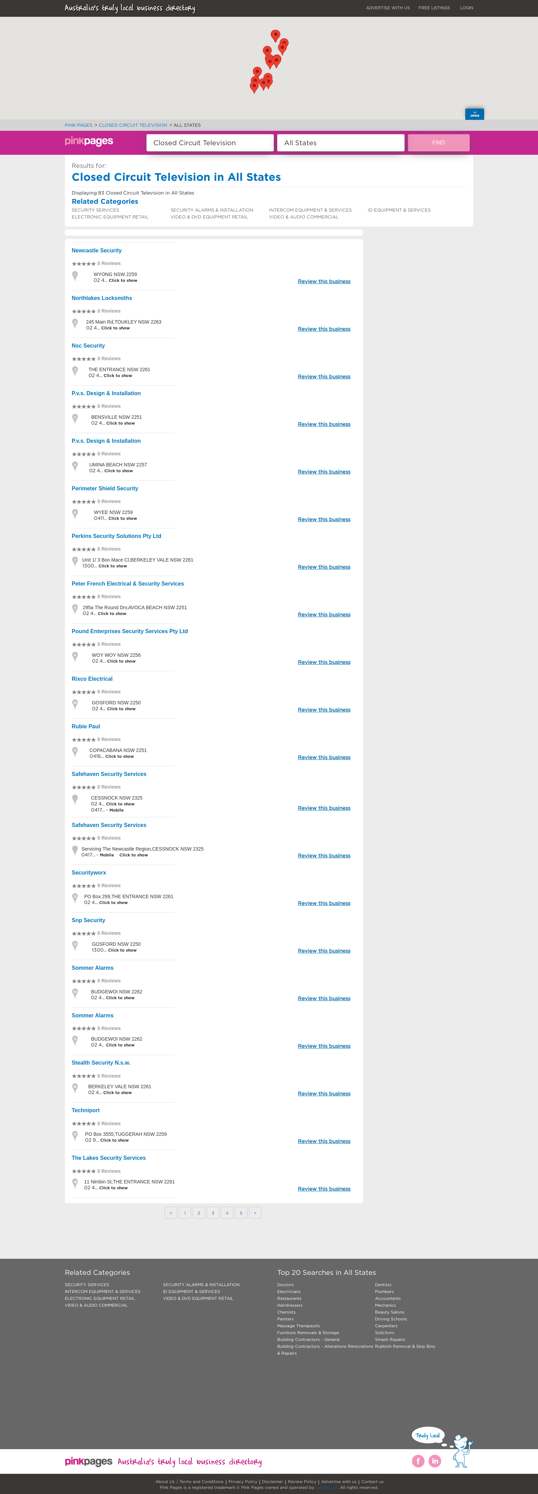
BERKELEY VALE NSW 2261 (119, 1086)
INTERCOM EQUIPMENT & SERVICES (310, 210)
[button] (267, 52)
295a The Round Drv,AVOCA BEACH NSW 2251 (135, 607)
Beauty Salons (389, 1312)
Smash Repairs (390, 1339)
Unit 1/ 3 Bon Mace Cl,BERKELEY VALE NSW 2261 (138, 560)
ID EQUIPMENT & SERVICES (399, 210)
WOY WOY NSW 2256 (116, 655)
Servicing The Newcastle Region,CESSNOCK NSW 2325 (142, 849)
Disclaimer (272, 1481)
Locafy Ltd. (327, 1487)
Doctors (285, 1284)
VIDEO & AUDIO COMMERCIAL (304, 216)
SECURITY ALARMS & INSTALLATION (212, 210)
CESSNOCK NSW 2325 (116, 798)
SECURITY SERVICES (95, 210)
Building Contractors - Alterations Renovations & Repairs (325, 1349)
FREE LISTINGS (434, 7)
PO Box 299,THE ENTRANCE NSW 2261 (128, 896)
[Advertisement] (421, 282)
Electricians (289, 1291)
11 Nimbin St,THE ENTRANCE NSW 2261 (129, 1181)
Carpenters (386, 1325)
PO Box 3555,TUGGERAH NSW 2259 (126, 1134)
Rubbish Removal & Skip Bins (405, 1346)
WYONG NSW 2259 (115, 274)
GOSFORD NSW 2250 (116, 702)
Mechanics (385, 1305)
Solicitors (384, 1332)
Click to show (122, 280)
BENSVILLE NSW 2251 (116, 417)
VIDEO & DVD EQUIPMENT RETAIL (209, 216)
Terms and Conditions (201, 1481)
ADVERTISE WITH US (388, 7)
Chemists (286, 1312)
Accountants (388, 1298)
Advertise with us (338, 1481)
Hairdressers (290, 1305)
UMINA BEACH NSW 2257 (118, 464)
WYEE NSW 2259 (113, 512)
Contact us (372, 1481)
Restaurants (289, 1298)
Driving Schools (391, 1319)
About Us (165, 1481)
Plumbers (384, 1291)
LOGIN (466, 7)
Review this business (324, 281)
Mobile (116, 810)
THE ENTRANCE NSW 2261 (119, 369)
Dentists (383, 1284)
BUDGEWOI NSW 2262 (116, 991)
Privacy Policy (243, 1481)
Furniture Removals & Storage (308, 1332)
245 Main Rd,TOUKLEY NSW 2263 (124, 322)
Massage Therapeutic (298, 1325)
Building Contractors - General (308, 1339)
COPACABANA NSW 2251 (118, 750)
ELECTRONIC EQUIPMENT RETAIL (110, 216)
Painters (285, 1319)
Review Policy (302, 1481)
